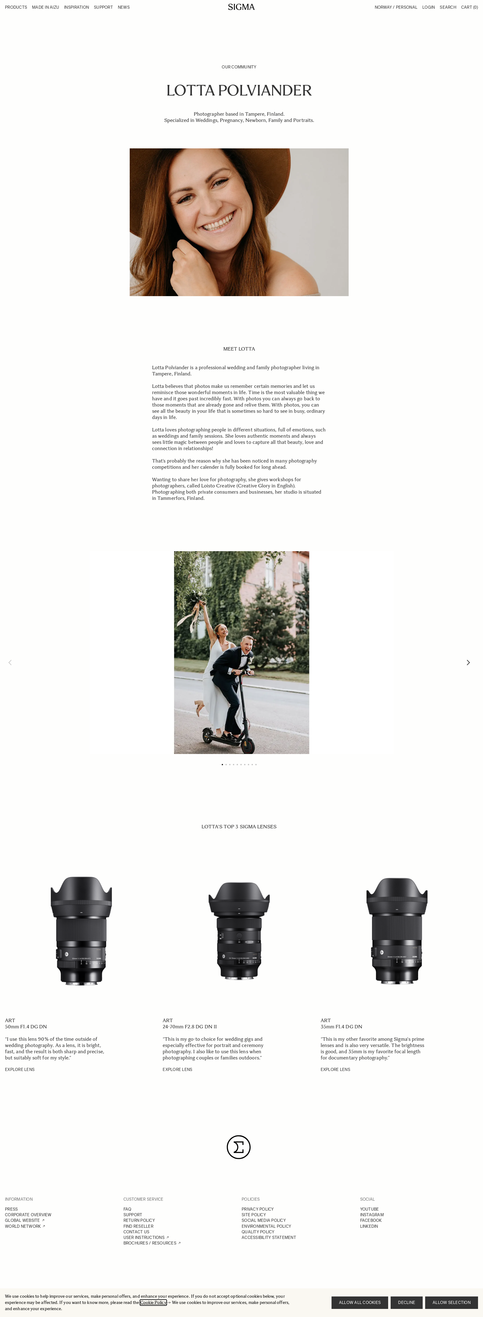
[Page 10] (256, 764)
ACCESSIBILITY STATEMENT (269, 1237)
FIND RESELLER (138, 1226)
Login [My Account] (428, 7)
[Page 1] (222, 764)
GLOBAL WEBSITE (22, 1220)
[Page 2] (226, 764)
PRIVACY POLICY (258, 1209)
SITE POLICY (254, 1214)
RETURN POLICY (139, 1220)
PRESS (11, 1209)
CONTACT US (136, 1232)
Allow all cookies (360, 1302)
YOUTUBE (369, 1209)
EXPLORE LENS (20, 1069)
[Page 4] (233, 764)
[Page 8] (248, 764)
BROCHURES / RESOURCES (149, 1243)
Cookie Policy (153, 1302)
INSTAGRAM (372, 1214)
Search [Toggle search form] (448, 7)
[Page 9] (252, 764)
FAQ (127, 1209)
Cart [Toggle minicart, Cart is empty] (469, 7)
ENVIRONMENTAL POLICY (266, 1226)
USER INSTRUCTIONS (144, 1237)
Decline (406, 1302)
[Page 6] (241, 764)
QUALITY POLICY (258, 1232)
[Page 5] (237, 764)
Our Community (239, 67)
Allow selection (452, 1302)
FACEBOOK (371, 1220)
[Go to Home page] (241, 7)
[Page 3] (229, 764)
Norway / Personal (396, 7)
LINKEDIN (369, 1226)
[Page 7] (244, 764)
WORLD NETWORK (23, 1226)
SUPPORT (132, 1214)
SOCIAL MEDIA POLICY (264, 1220)
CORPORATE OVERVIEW (28, 1214)
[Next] (468, 663)
